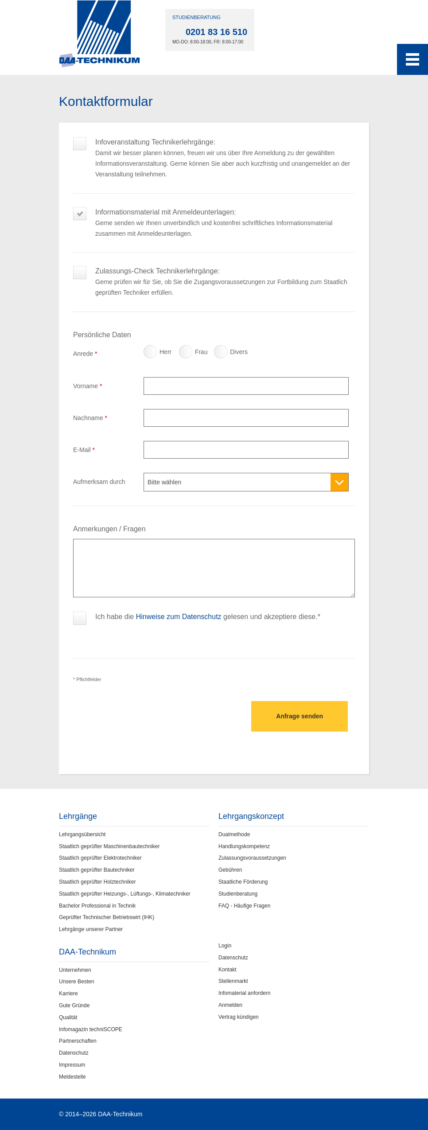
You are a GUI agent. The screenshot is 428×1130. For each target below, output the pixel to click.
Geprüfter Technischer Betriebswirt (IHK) (106, 917)
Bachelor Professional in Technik (97, 906)
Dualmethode (234, 834)
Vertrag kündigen (238, 1017)
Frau (187, 354)
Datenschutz (74, 1053)
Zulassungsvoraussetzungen (252, 858)
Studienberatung (237, 894)
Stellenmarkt (233, 981)
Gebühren (230, 870)
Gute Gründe (74, 1005)
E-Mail (84, 449)
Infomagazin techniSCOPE (90, 1029)
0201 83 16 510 (216, 32)
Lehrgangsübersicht (82, 834)
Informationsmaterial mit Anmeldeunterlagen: (225, 217)
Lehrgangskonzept (251, 816)
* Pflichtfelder (87, 679)
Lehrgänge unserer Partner (91, 929)
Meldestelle (72, 1077)
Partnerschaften (78, 1041)
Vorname (87, 386)
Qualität (68, 1017)
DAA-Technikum (87, 951)
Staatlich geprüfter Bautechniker (97, 870)
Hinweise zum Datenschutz (179, 616)
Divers (222, 354)
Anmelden (230, 1005)
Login (224, 946)
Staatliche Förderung (243, 882)
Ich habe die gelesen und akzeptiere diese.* (207, 616)
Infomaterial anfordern (244, 993)
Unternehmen (75, 970)
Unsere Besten (76, 981)
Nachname (90, 417)
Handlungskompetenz (244, 846)
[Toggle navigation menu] (412, 59)
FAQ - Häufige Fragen (244, 906)
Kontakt (227, 969)
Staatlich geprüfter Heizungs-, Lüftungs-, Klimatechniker (125, 894)
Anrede (85, 353)
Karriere (68, 993)
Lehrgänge (78, 816)
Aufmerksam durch (99, 481)
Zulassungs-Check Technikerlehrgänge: (225, 276)
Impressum (72, 1065)
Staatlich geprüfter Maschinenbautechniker (109, 846)
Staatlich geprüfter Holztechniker (97, 882)
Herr (152, 354)
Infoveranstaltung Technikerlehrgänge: (225, 147)
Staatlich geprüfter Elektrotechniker (100, 858)
